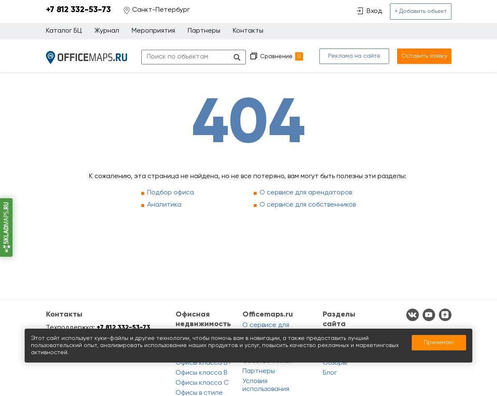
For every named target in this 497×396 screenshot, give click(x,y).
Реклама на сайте (354, 56)
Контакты (248, 31)
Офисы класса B (202, 373)
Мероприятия (153, 31)
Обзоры (335, 363)
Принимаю (439, 342)
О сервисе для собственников (308, 205)
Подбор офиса (170, 192)
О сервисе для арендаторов (306, 192)
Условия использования (265, 385)
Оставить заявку (424, 56)
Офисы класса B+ (204, 363)
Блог (330, 373)
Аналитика (164, 205)
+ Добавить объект (421, 11)
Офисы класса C (202, 383)
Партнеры (204, 31)
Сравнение (281, 56)
